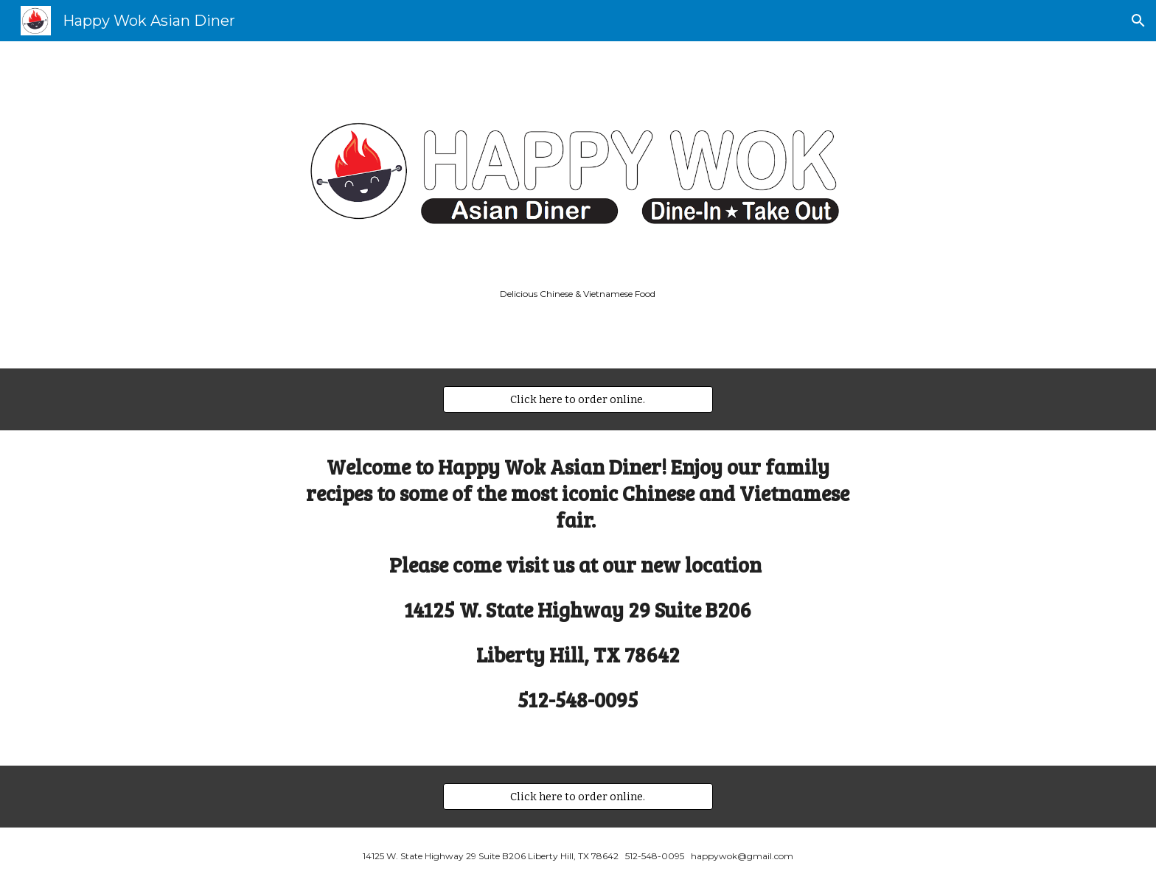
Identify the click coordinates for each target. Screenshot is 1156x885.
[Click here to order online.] (577, 399)
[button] (1138, 20)
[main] (578, 294)
